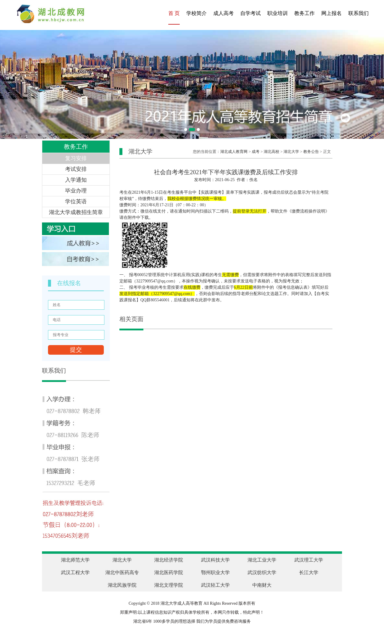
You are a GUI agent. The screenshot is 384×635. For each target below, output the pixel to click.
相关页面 (131, 319)
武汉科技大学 (215, 559)
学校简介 (196, 13)
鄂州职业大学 (215, 572)
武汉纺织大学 (262, 572)
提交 (76, 349)
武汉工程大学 (75, 572)
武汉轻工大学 (215, 585)
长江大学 (308, 572)
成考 (256, 151)
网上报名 (331, 13)
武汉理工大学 (308, 559)
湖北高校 (271, 151)
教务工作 (304, 13)
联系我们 (358, 13)
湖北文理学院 (168, 585)
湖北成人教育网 (234, 151)
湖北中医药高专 (122, 572)
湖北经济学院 (168, 559)
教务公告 (311, 151)
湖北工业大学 (262, 559)
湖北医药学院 (168, 572)
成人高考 (223, 13)
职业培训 (277, 13)
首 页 (174, 13)
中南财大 (262, 585)
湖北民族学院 (122, 585)
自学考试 (250, 13)
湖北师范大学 (75, 559)
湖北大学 (291, 151)
